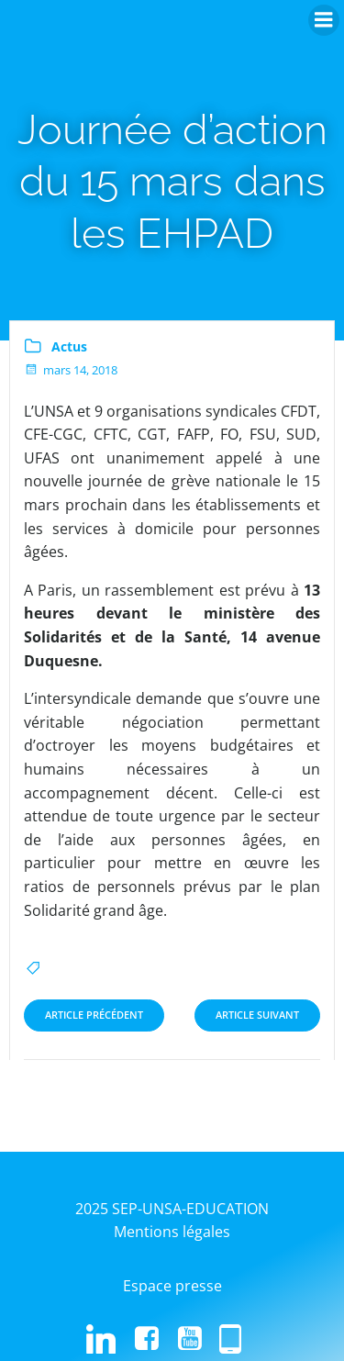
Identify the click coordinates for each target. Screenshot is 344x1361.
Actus (69, 346)
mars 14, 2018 (70, 370)
